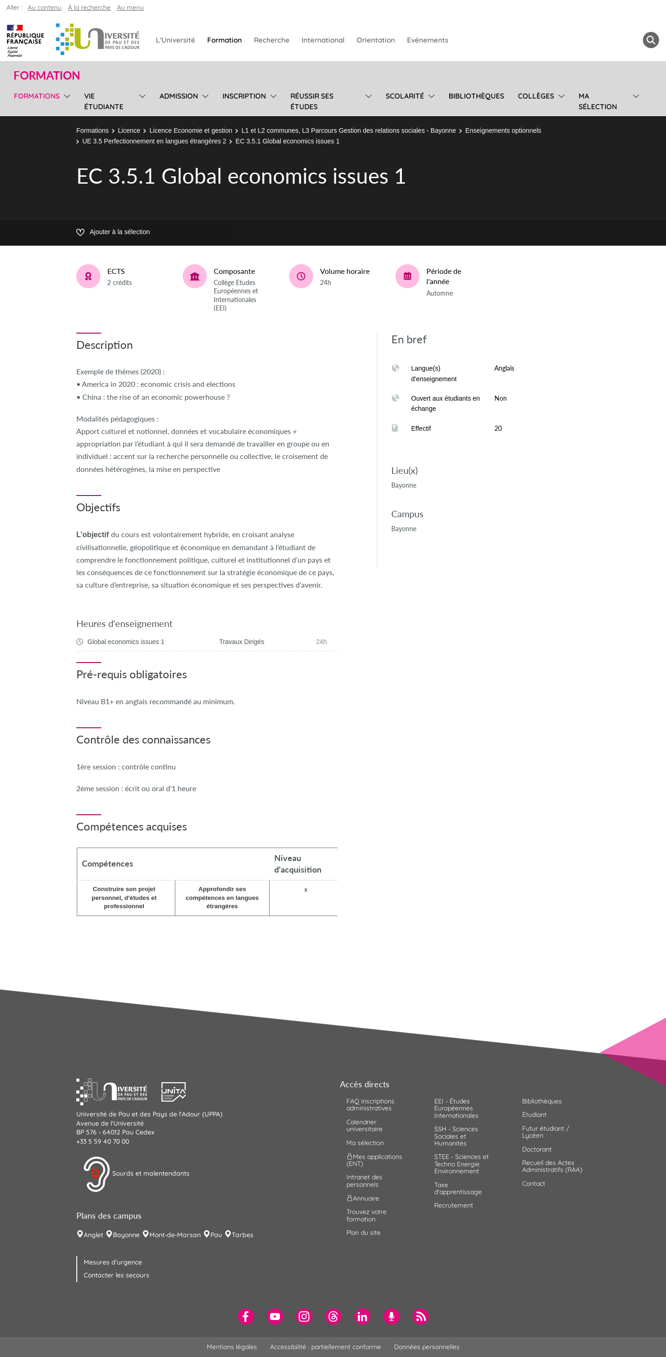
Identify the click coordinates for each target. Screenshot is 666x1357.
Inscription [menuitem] (244, 96)
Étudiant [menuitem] (534, 1114)
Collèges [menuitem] (536, 96)
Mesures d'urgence (113, 1262)
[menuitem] (245, 1316)
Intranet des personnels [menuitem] (364, 1180)
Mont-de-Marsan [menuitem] (175, 1235)
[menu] (65, 100)
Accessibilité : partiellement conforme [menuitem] (325, 1347)
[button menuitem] (651, 40)
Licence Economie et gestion (190, 130)
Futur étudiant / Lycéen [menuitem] (545, 1132)
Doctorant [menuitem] (537, 1149)
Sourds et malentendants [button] (136, 1174)
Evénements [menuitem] (427, 40)
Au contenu (45, 7)
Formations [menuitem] (37, 96)
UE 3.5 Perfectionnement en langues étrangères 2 (154, 141)
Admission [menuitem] (179, 96)
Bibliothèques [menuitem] (476, 96)
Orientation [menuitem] (376, 40)
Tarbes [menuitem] (242, 1235)
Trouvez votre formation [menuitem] (366, 1215)
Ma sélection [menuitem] (598, 101)
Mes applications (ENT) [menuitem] (374, 1160)
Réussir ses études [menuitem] (311, 101)
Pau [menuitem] (216, 1235)
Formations (92, 130)
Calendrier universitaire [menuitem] (364, 1125)
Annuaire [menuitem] (362, 1198)
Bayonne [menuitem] (126, 1235)
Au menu (130, 7)
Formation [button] (46, 75)
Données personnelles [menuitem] (427, 1347)
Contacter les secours (116, 1275)
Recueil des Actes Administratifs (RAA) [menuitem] (552, 1166)
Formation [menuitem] (224, 40)
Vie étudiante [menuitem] (103, 101)
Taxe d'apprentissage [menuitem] (458, 1188)
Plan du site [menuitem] (363, 1232)
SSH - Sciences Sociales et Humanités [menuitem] (456, 1136)
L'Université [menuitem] (175, 40)
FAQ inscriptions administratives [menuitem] (370, 1104)
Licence (129, 130)
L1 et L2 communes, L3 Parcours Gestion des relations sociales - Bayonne (348, 130)
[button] (118, 1091)
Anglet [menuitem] (93, 1235)
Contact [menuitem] (533, 1183)
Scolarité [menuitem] (405, 96)
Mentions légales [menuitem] (232, 1347)
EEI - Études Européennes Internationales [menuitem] (456, 1108)
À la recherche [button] (89, 7)
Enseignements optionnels (503, 130)
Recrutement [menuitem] (453, 1205)
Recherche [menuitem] (272, 40)
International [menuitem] (323, 40)
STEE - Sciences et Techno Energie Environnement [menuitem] (461, 1164)
